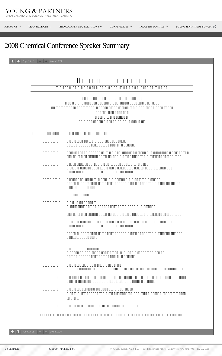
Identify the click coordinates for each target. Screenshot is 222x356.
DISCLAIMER (12, 349)
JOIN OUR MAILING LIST (62, 349)
